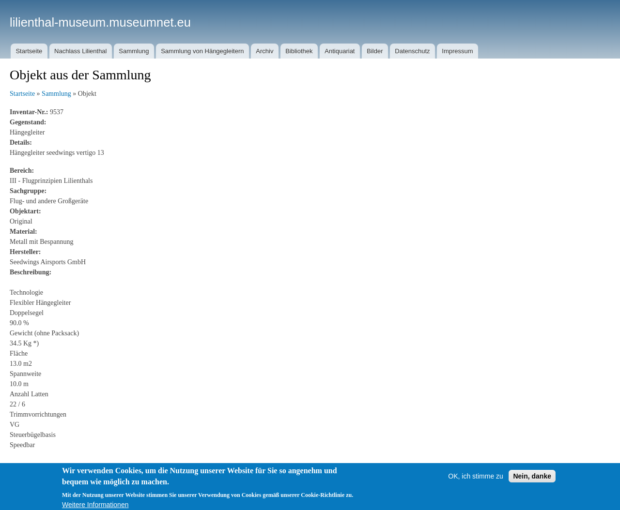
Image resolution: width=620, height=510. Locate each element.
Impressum (457, 51)
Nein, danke (532, 485)
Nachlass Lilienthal (80, 51)
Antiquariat (340, 51)
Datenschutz (412, 51)
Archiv (264, 51)
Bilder (375, 51)
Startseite (29, 51)
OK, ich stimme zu (475, 485)
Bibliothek (298, 51)
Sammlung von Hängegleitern (202, 51)
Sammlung (134, 51)
